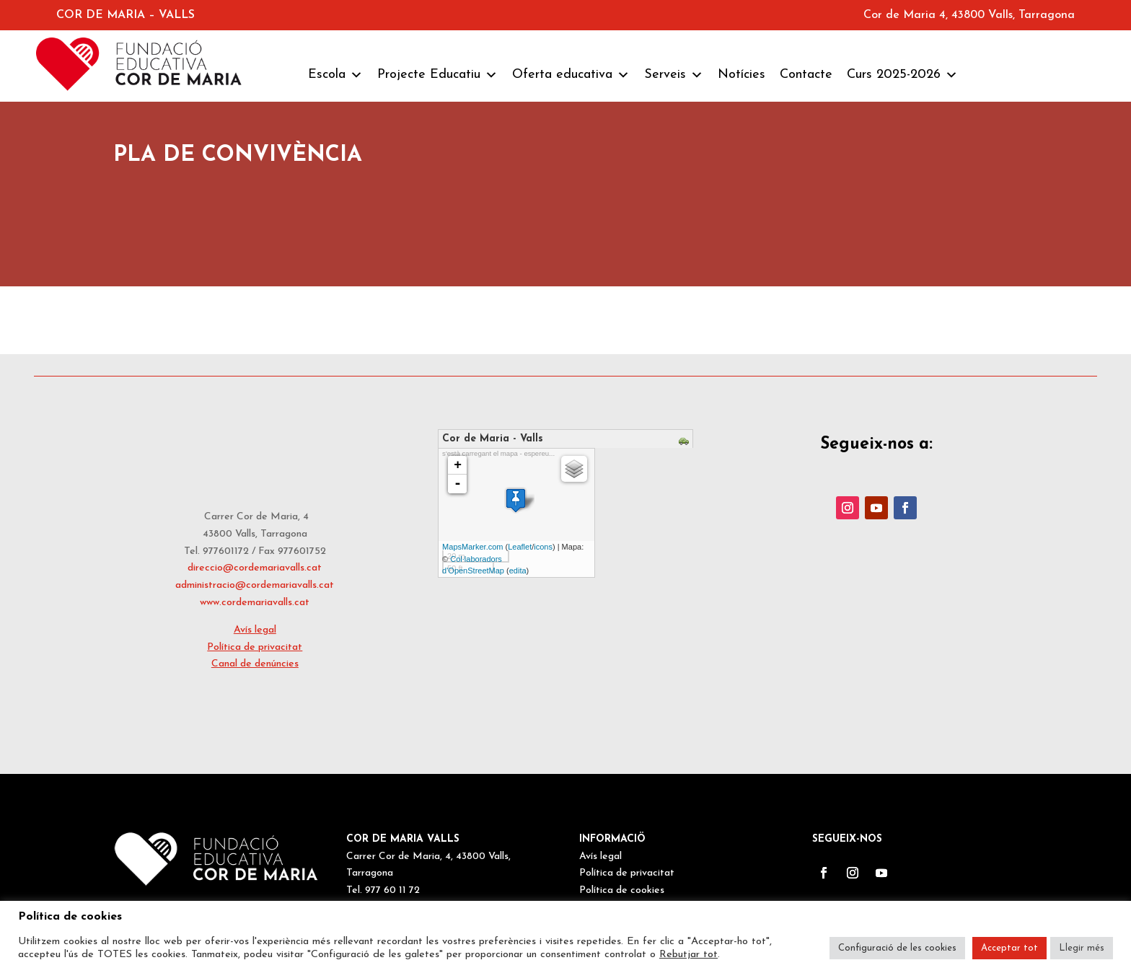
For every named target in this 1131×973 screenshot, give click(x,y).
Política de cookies (621, 890)
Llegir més (1081, 948)
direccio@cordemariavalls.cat (255, 568)
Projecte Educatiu (437, 75)
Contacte (806, 75)
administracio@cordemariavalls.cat (254, 585)
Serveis (673, 75)
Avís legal (255, 630)
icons (543, 546)
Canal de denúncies (255, 664)
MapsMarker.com (472, 546)
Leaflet (520, 546)
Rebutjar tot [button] (688, 954)
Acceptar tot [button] (1009, 948)
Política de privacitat (254, 647)
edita (518, 570)
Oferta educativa (571, 75)
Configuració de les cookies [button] (897, 948)
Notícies (741, 75)
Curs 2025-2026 (902, 75)
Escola (335, 75)
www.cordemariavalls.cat (254, 602)
